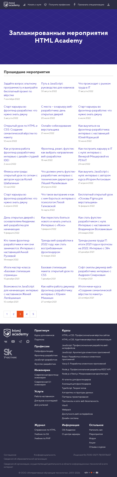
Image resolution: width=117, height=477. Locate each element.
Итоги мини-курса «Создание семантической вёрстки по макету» (94, 290)
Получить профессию (57, 4)
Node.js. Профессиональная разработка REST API (86, 369)
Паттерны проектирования (75, 397)
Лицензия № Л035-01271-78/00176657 (92, 455)
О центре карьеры (71, 434)
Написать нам (96, 430)
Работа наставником (44, 396)
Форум (92, 438)
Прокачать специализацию (88, 4)
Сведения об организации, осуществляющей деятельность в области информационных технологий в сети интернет (56, 465)
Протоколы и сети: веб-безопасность (80, 401)
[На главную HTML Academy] (17, 333)
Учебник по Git (41, 434)
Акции (92, 442)
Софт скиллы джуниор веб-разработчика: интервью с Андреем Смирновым (95, 271)
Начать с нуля (32, 4)
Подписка (39, 339)
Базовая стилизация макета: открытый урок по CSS (57, 271)
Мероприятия (96, 434)
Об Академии (68, 430)
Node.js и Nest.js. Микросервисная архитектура (85, 373)
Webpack (66, 409)
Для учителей (41, 405)
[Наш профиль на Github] (91, 473)
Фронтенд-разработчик (46, 355)
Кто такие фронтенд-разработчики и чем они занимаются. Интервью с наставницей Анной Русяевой (19, 248)
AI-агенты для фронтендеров (76, 379)
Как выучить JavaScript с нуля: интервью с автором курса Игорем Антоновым (94, 175)
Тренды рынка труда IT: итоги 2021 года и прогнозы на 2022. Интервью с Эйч (95, 244)
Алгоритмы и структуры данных (77, 392)
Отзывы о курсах (97, 447)
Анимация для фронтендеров (76, 384)
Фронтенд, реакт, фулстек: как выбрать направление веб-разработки (57, 152)
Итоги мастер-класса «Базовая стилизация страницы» (17, 271)
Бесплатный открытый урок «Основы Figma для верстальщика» (95, 198)
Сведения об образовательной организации (25, 459)
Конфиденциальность (45, 455)
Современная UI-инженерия (42, 383)
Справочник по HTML (45, 430)
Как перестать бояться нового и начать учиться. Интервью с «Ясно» (56, 221)
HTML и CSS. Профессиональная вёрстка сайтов (86, 335)
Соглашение (10, 455)
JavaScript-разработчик (45, 359)
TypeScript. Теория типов (74, 388)
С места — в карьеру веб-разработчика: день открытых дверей (57, 110)
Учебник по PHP (42, 438)
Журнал (39, 425)
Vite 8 (64, 405)
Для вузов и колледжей (45, 400)
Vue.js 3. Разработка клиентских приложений (84, 363)
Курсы (66, 330)
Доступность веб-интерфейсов (77, 414)
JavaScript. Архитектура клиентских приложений (86, 352)
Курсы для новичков (44, 335)
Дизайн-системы (70, 418)
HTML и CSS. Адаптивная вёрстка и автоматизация (86, 339)
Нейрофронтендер (43, 351)
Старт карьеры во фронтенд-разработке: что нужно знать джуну (20, 110)
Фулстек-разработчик (45, 364)
